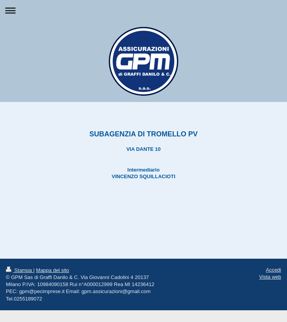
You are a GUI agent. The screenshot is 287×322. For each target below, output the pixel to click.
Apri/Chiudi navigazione (143, 10)
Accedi (273, 270)
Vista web (270, 277)
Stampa (19, 270)
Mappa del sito (52, 270)
